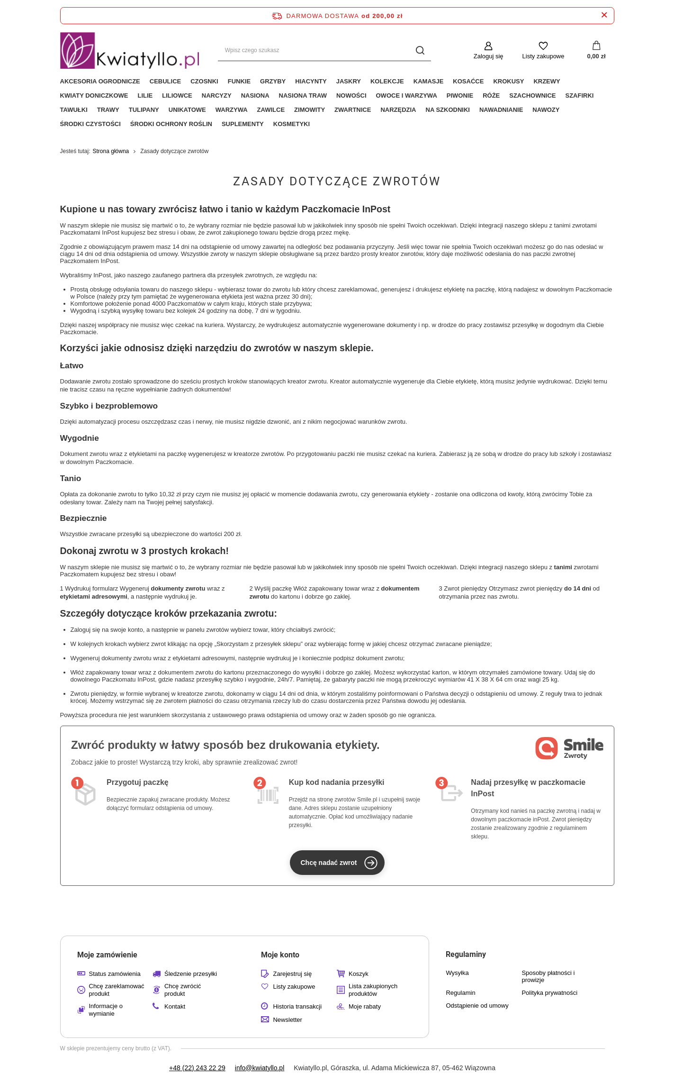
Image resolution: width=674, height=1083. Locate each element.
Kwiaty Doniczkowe (94, 95)
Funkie (239, 81)
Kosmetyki (291, 123)
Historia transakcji (297, 1006)
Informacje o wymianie (106, 1009)
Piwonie (460, 95)
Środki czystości (90, 123)
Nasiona (255, 95)
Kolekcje (387, 81)
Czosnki (204, 81)
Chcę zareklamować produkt (116, 990)
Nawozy (545, 109)
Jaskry (348, 81)
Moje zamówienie (107, 954)
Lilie (145, 95)
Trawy (108, 109)
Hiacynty (310, 81)
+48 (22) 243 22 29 (197, 1068)
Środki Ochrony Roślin (171, 123)
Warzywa (232, 109)
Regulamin (460, 992)
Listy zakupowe (543, 56)
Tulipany (144, 109)
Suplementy (243, 123)
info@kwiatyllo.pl (259, 1068)
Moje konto (280, 954)
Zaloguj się (488, 56)
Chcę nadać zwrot (338, 863)
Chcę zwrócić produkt (182, 990)
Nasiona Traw (303, 95)
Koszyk (358, 973)
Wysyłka (457, 972)
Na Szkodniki (448, 109)
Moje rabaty (365, 1006)
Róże (491, 95)
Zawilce (271, 109)
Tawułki (74, 109)
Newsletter (287, 1019)
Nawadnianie (501, 109)
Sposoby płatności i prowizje (548, 976)
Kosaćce (468, 81)
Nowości (351, 95)
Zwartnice (352, 109)
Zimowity (309, 109)
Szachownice (532, 95)
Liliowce (177, 95)
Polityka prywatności (549, 992)
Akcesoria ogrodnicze (100, 81)
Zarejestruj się (292, 973)
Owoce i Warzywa (406, 95)
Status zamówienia (115, 973)
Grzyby (273, 81)
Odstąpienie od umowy (477, 1005)
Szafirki (579, 95)
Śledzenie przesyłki (190, 973)
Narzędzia (398, 109)
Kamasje (428, 81)
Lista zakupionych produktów (373, 990)
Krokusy (508, 81)
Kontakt (174, 1006)
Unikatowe (187, 109)
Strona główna (111, 151)
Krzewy (546, 81)
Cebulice (165, 81)
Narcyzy (217, 95)
